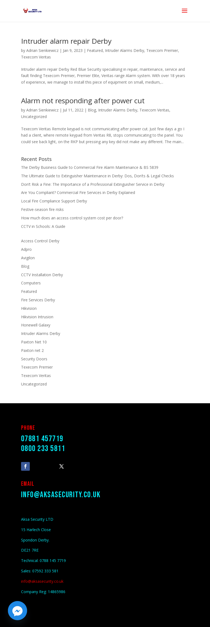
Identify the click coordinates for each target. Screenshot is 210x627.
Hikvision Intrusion (37, 316)
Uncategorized (34, 116)
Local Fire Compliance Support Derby (54, 201)
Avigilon (28, 257)
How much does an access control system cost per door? (72, 217)
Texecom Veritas (36, 57)
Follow (41, 466)
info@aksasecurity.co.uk (61, 495)
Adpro (26, 249)
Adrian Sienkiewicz (42, 50)
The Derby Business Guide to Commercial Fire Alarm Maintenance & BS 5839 (89, 167)
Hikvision (29, 308)
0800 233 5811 (43, 449)
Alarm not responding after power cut (83, 100)
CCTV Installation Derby (42, 274)
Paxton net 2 (32, 350)
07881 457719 (42, 439)
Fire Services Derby (38, 299)
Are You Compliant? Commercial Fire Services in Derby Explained (78, 192)
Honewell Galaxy (35, 325)
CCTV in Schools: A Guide (43, 226)
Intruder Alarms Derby (124, 50)
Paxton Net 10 (34, 342)
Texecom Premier (162, 50)
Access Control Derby (40, 240)
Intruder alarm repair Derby (66, 41)
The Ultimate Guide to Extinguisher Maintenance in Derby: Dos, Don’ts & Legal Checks (97, 175)
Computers (31, 282)
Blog (92, 110)
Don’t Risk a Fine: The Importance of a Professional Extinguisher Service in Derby (92, 184)
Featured (95, 50)
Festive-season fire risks (42, 209)
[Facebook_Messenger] (17, 610)
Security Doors (34, 358)
